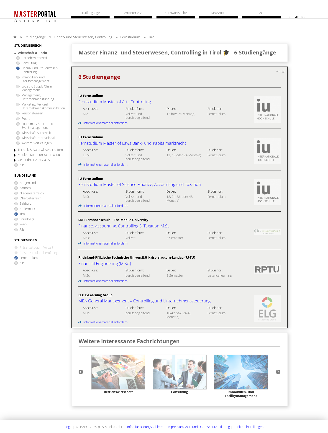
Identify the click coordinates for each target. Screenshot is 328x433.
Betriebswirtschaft (34, 58)
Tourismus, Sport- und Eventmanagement (37, 126)
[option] (118, 374)
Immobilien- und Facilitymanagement (35, 79)
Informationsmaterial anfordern (103, 123)
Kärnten (25, 188)
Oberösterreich (30, 198)
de (303, 17)
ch (290, 17)
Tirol (151, 37)
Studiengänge (35, 37)
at (297, 17)
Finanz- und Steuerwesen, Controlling (83, 37)
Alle (22, 165)
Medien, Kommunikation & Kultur (41, 155)
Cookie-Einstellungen (248, 427)
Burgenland (28, 183)
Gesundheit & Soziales (34, 160)
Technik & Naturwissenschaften (40, 150)
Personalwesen (32, 113)
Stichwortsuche (176, 13)
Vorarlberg (27, 219)
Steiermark (27, 209)
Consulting (28, 63)
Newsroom (218, 13)
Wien (23, 224)
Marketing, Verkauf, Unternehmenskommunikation (43, 106)
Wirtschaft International (38, 138)
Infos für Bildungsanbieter (145, 427)
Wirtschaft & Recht (32, 53)
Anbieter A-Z (133, 13)
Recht (25, 119)
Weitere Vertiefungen (36, 143)
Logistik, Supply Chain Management (36, 88)
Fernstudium (130, 37)
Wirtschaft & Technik (36, 133)
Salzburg (25, 204)
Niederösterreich (32, 193)
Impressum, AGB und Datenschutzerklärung (198, 427)
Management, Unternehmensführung (37, 97)
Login (68, 427)
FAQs (261, 13)
